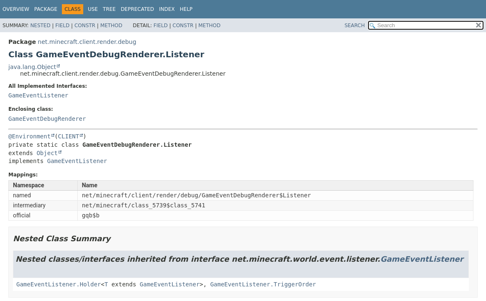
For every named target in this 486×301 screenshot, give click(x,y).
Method (111, 25)
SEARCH (355, 25)
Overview (16, 9)
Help (186, 9)
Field (62, 25)
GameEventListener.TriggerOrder (263, 284)
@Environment (29, 136)
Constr (84, 25)
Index (167, 9)
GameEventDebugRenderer (47, 118)
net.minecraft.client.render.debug (87, 41)
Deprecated (137, 9)
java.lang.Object (32, 67)
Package (45, 9)
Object (47, 153)
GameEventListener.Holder (58, 284)
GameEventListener (38, 95)
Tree (109, 9)
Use (93, 9)
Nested (40, 25)
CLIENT (68, 136)
